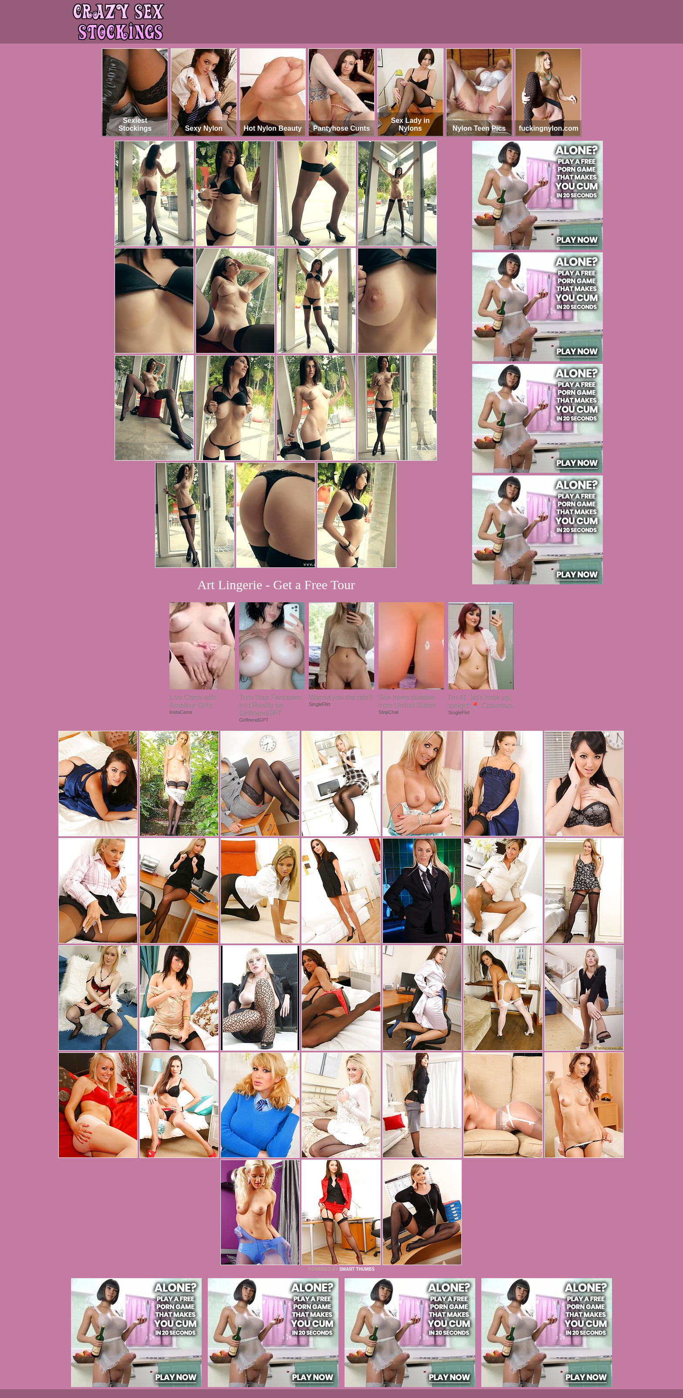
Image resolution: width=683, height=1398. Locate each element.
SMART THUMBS (357, 1269)
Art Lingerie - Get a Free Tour (276, 584)
